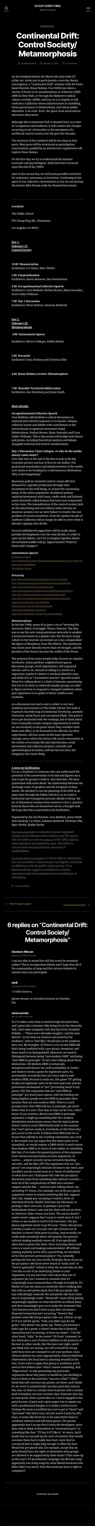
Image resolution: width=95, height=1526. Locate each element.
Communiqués (47, 27)
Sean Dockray (29, 64)
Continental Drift (22, 887)
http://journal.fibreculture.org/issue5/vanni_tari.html (44, 580)
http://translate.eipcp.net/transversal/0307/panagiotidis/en (47, 592)
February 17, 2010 (51, 64)
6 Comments (72, 64)
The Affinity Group (23, 569)
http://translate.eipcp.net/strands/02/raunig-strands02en (46, 584)
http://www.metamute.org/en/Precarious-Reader (41, 615)
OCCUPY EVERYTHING (47, 6)
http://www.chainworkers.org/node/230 (36, 588)
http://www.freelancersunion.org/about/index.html (43, 595)
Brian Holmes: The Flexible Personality (36, 607)
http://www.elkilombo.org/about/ (32, 611)
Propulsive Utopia (23, 558)
